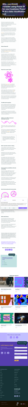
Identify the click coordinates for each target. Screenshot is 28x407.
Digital (14, 15)
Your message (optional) (20, 357)
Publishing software (3, 369)
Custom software (17, 369)
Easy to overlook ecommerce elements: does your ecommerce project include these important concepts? (6, 307)
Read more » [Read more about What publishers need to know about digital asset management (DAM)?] (16, 309)
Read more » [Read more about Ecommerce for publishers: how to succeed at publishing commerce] (2, 327)
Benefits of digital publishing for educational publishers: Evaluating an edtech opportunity (6, 289)
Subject (20, 353)
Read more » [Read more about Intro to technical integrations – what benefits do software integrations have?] (16, 327)
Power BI (2, 32)
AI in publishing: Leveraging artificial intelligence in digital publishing (21, 289)
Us (0, 388)
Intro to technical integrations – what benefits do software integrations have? (21, 325)
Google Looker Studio (8, 84)
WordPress (8, 131)
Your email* (20, 350)
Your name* (20, 347)
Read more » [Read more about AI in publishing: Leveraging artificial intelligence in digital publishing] (16, 291)
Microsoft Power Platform (7, 51)
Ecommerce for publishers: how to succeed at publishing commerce (6, 325)
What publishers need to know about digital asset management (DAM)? (21, 307)
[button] (6, 249)
